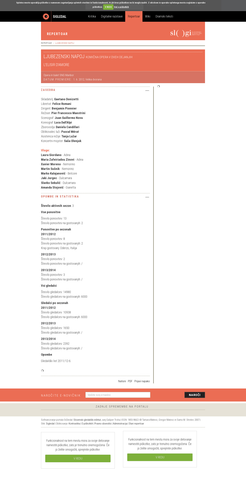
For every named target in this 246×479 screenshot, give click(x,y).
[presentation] (180, 395)
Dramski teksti (164, 16)
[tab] (95, 91)
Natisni (122, 381)
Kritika (92, 16)
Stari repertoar (136, 423)
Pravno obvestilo (102, 423)
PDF (130, 381)
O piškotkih (87, 423)
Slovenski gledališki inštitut (87, 419)
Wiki (147, 16)
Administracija (120, 423)
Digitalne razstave (112, 16)
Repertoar (134, 16)
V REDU (108, 7)
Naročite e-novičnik (61, 395)
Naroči (195, 395)
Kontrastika (74, 423)
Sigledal (50, 423)
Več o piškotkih (121, 7)
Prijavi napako (142, 381)
